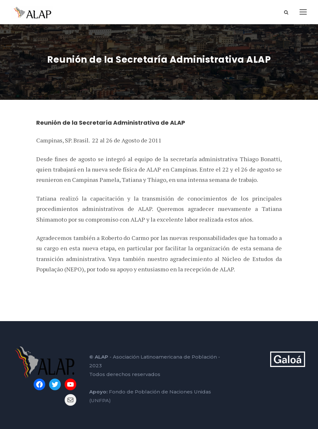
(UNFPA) (100, 400)
